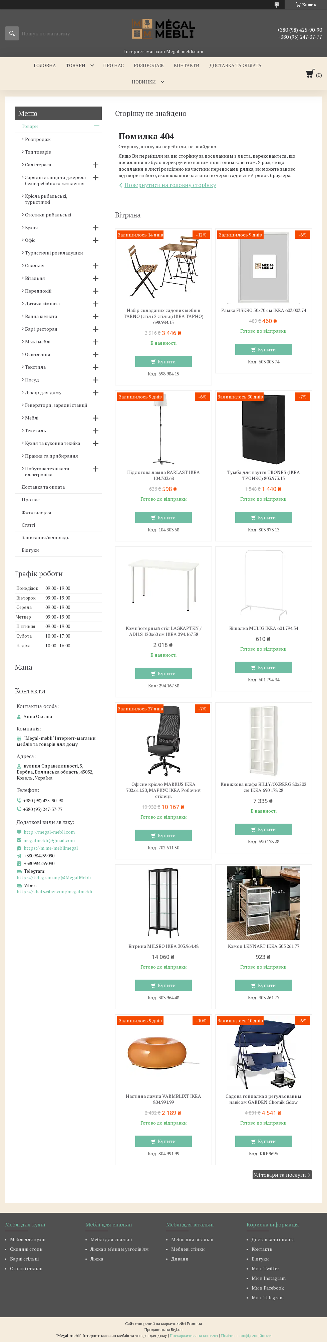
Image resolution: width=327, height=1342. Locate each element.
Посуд (32, 379)
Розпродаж (149, 65)
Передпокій (38, 291)
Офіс (30, 240)
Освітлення (37, 354)
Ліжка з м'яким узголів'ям (119, 1249)
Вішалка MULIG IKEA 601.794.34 (263, 628)
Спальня (35, 265)
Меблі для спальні (111, 1239)
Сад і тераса (38, 164)
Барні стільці (24, 1258)
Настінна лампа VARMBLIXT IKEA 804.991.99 (163, 1099)
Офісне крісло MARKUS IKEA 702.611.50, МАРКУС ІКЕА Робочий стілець (163, 790)
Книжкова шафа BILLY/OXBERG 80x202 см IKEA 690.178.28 (263, 787)
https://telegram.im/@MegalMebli (54, 877)
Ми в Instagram (269, 1278)
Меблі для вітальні (192, 1239)
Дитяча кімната (42, 303)
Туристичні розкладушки (54, 252)
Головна (45, 65)
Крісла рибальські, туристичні (46, 199)
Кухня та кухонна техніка (52, 443)
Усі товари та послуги (280, 1174)
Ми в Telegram (268, 1297)
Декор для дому (43, 392)
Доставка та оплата (236, 65)
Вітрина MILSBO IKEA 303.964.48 (163, 946)
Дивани (180, 1258)
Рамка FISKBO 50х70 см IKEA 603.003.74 (263, 310)
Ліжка (96, 1258)
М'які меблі (37, 341)
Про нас (113, 65)
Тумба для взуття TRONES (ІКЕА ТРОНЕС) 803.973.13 (263, 475)
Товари (75, 65)
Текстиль (35, 367)
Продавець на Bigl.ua (163, 1329)
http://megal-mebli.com (49, 832)
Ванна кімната (41, 316)
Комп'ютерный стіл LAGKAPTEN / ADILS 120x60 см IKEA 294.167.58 (164, 631)
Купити (167, 361)
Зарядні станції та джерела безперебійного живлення (55, 180)
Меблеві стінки (188, 1249)
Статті (28, 525)
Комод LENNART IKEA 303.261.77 (263, 946)
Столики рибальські (48, 214)
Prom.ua (194, 1323)
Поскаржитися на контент (194, 1335)
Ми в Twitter (265, 1268)
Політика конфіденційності (246, 1335)
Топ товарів (38, 152)
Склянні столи (26, 1249)
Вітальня (35, 278)
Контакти (187, 65)
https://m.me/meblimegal (51, 848)
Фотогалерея (36, 512)
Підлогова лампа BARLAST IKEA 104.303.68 (163, 475)
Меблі (31, 417)
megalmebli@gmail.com (49, 840)
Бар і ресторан (41, 329)
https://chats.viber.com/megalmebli (54, 891)
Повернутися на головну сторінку (170, 185)
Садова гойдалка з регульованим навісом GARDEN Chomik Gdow (263, 1099)
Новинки (144, 81)
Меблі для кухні (27, 1239)
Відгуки (30, 550)
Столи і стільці (26, 1268)
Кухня (31, 227)
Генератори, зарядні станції (56, 405)
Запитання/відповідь (45, 537)
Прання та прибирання (51, 456)
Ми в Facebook (268, 1288)
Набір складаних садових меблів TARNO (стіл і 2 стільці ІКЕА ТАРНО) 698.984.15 (164, 316)
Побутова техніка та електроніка (47, 471)
